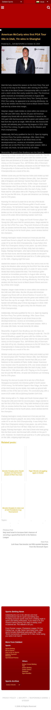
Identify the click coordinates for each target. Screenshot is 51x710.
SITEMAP (25, 701)
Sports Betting (10, 648)
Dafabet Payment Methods (10, 655)
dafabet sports (12, 520)
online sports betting (19, 525)
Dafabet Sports (7, 2)
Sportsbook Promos (11, 657)
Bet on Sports (9, 650)
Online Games (26, 669)
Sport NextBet (26, 673)
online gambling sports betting (31, 523)
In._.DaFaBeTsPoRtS (17, 44)
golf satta (14, 523)
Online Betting (26, 667)
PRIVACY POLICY (9, 698)
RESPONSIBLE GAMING (38, 698)
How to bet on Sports (12, 652)
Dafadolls (25, 671)
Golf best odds (25, 520)
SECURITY (23, 698)
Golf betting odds (38, 520)
